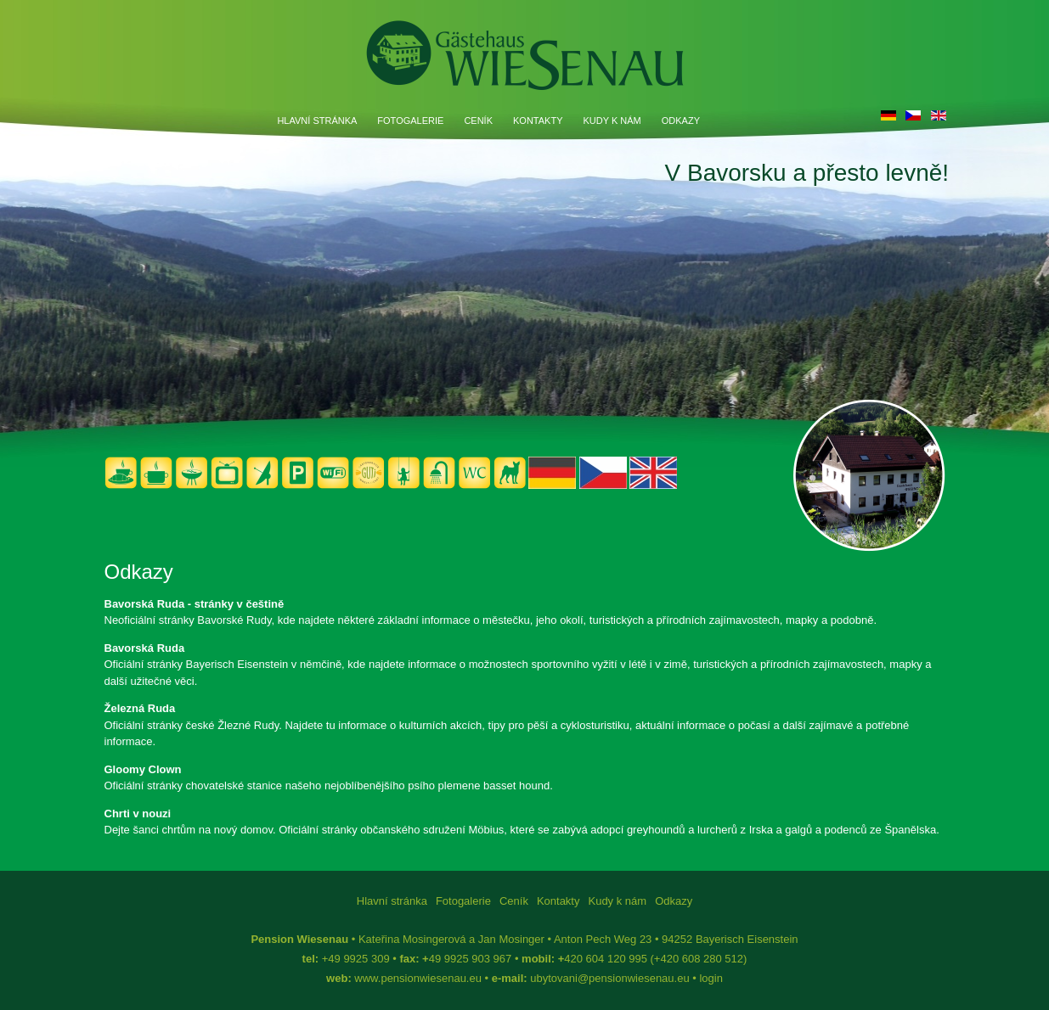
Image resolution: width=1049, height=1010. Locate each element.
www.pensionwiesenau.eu (418, 978)
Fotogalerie (410, 120)
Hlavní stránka (317, 120)
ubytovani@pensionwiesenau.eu (609, 978)
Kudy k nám (612, 120)
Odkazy (681, 120)
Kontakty (537, 120)
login (710, 978)
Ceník (478, 120)
